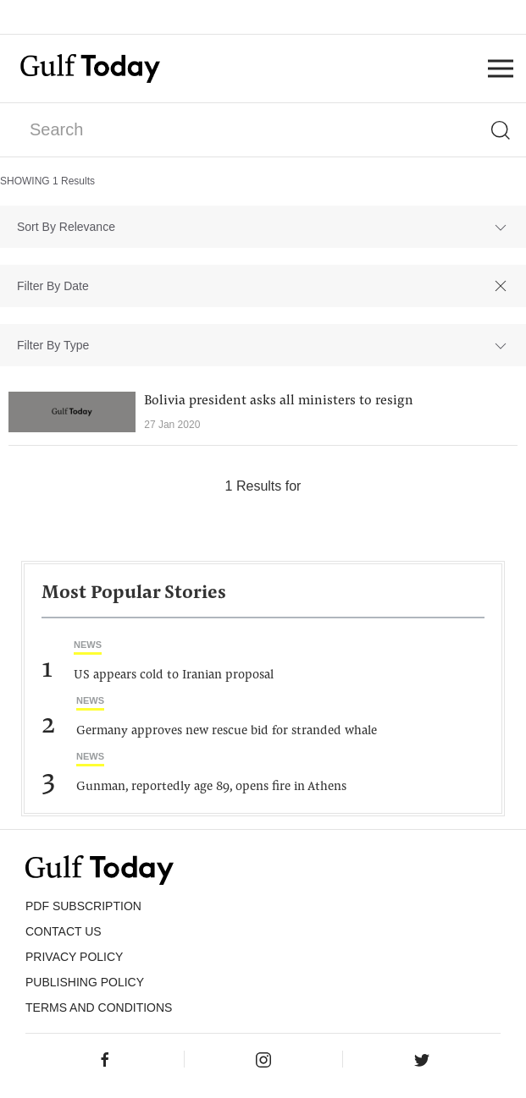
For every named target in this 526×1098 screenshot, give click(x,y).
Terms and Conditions (98, 1007)
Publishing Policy (84, 982)
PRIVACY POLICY (74, 956)
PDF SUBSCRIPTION (83, 906)
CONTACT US (63, 931)
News (88, 645)
